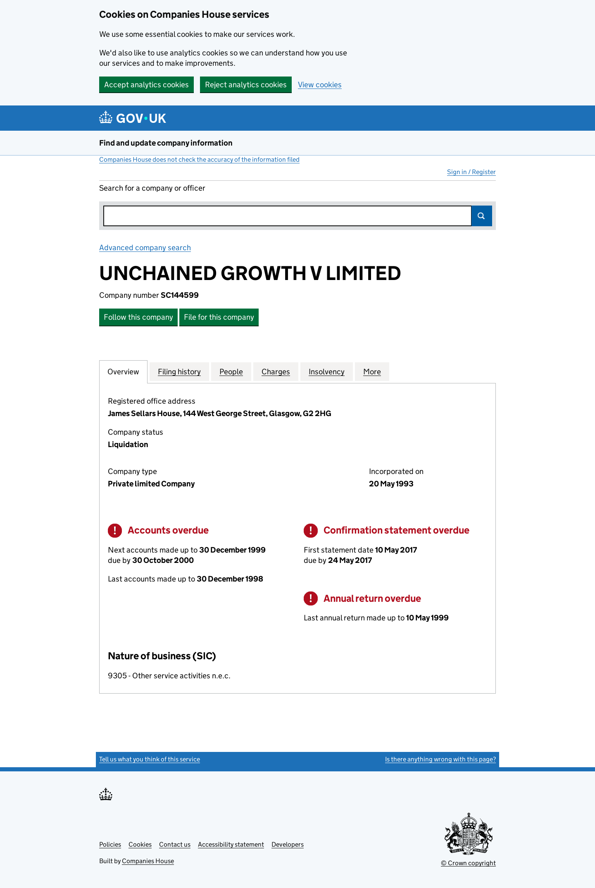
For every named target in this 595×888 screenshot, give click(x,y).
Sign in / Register (471, 172)
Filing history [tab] (179, 371)
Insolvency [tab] (327, 371)
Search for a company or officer (152, 188)
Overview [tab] (123, 371)
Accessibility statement (231, 844)
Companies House (148, 861)
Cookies (140, 844)
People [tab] (231, 371)
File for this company (219, 317)
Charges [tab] (276, 371)
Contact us (174, 844)
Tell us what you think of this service (149, 759)
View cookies (320, 85)
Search (481, 216)
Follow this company (138, 317)
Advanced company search (145, 247)
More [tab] (372, 371)
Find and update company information (166, 143)
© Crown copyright (468, 863)
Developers (287, 844)
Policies (110, 844)
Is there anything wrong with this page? (440, 759)
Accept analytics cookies (146, 84)
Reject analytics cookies (246, 84)
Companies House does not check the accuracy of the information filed (199, 159)
